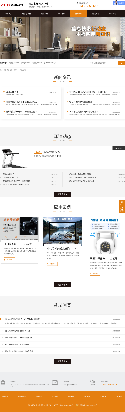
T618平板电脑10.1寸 (10, 177)
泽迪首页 (8, 14)
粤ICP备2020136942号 (67, 405)
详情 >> (9, 259)
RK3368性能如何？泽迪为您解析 (17, 344)
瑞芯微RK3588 (25, 63)
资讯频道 (23, 70)
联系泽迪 (112, 14)
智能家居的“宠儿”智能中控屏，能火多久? (88, 92)
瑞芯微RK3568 (37, 63)
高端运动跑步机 (52, 152)
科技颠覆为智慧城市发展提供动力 (21, 102)
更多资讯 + (62, 194)
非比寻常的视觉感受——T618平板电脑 (63, 248)
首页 (16, 70)
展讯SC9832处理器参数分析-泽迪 (17, 331)
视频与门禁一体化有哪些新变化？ (21, 111)
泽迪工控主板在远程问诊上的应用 (81, 181)
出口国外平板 (12, 92)
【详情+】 (59, 156)
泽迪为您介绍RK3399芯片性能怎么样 (19, 351)
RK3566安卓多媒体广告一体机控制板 (16, 181)
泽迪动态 (62, 136)
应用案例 (61, 14)
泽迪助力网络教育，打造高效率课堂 (82, 177)
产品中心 (55, 396)
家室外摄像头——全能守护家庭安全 (106, 258)
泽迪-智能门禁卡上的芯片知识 (80, 174)
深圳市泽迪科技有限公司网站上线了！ (17, 184)
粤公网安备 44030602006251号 (87, 405)
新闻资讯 (78, 14)
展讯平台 (44, 14)
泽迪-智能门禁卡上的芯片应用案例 (22, 319)
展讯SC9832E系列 (50, 63)
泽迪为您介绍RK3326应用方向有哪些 (19, 338)
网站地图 (119, 396)
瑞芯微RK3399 (14, 63)
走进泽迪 (95, 14)
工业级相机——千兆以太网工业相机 (20, 244)
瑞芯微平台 (26, 14)
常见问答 (62, 304)
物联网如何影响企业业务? (81, 102)
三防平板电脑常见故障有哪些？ (84, 111)
